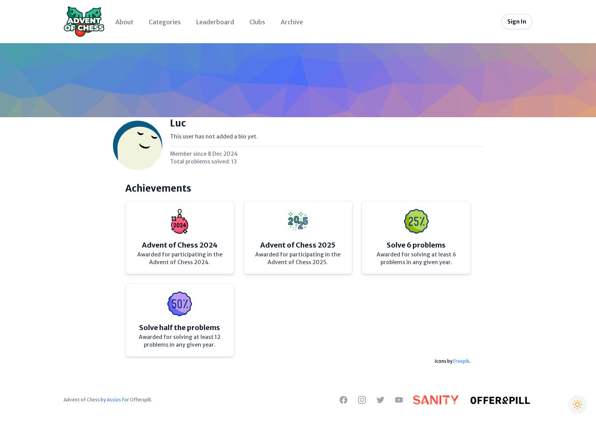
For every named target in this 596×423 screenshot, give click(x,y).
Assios (114, 400)
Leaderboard (215, 22)
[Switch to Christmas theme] (577, 404)
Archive (292, 22)
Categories (165, 22)
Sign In (516, 21)
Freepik (461, 361)
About (124, 22)
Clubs (257, 22)
